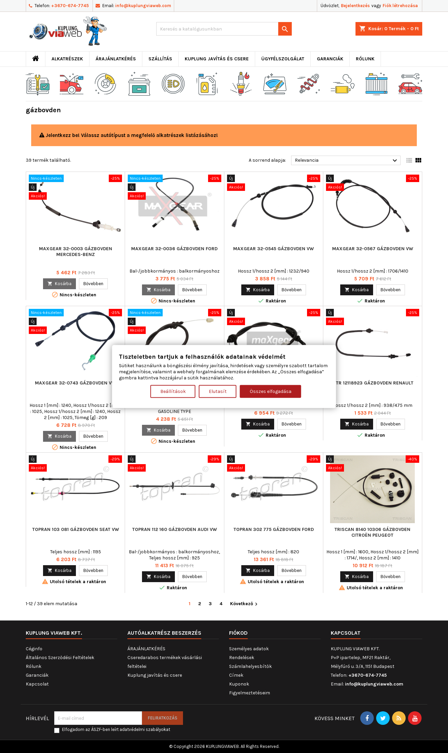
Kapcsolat (37, 684)
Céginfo (34, 649)
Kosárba (59, 283)
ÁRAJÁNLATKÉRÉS (116, 59)
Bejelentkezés (355, 5)
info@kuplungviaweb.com (143, 5)
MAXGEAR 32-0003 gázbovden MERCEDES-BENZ (75, 251)
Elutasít (218, 391)
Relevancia (347, 161)
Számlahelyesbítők (250, 666)
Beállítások (173, 391)
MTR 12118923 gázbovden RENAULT (372, 383)
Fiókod (238, 633)
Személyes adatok (249, 649)
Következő (244, 604)
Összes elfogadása (270, 391)
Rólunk (365, 59)
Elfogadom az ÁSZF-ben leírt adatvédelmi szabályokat (116, 729)
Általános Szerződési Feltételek (60, 657)
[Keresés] (224, 29)
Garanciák (330, 59)
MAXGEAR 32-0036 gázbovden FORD (174, 249)
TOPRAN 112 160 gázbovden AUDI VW (174, 529)
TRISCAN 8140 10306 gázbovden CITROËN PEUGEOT (372, 532)
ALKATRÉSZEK (67, 59)
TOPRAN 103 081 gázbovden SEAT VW (75, 529)
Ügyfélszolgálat (282, 59)
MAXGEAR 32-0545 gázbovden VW (273, 249)
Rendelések (241, 657)
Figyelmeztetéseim (249, 693)
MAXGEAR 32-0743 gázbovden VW (75, 383)
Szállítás (160, 59)
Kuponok (239, 684)
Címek (236, 675)
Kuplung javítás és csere (217, 59)
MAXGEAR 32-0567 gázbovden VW (372, 249)
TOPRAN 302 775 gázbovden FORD (273, 529)
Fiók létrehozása (400, 5)
